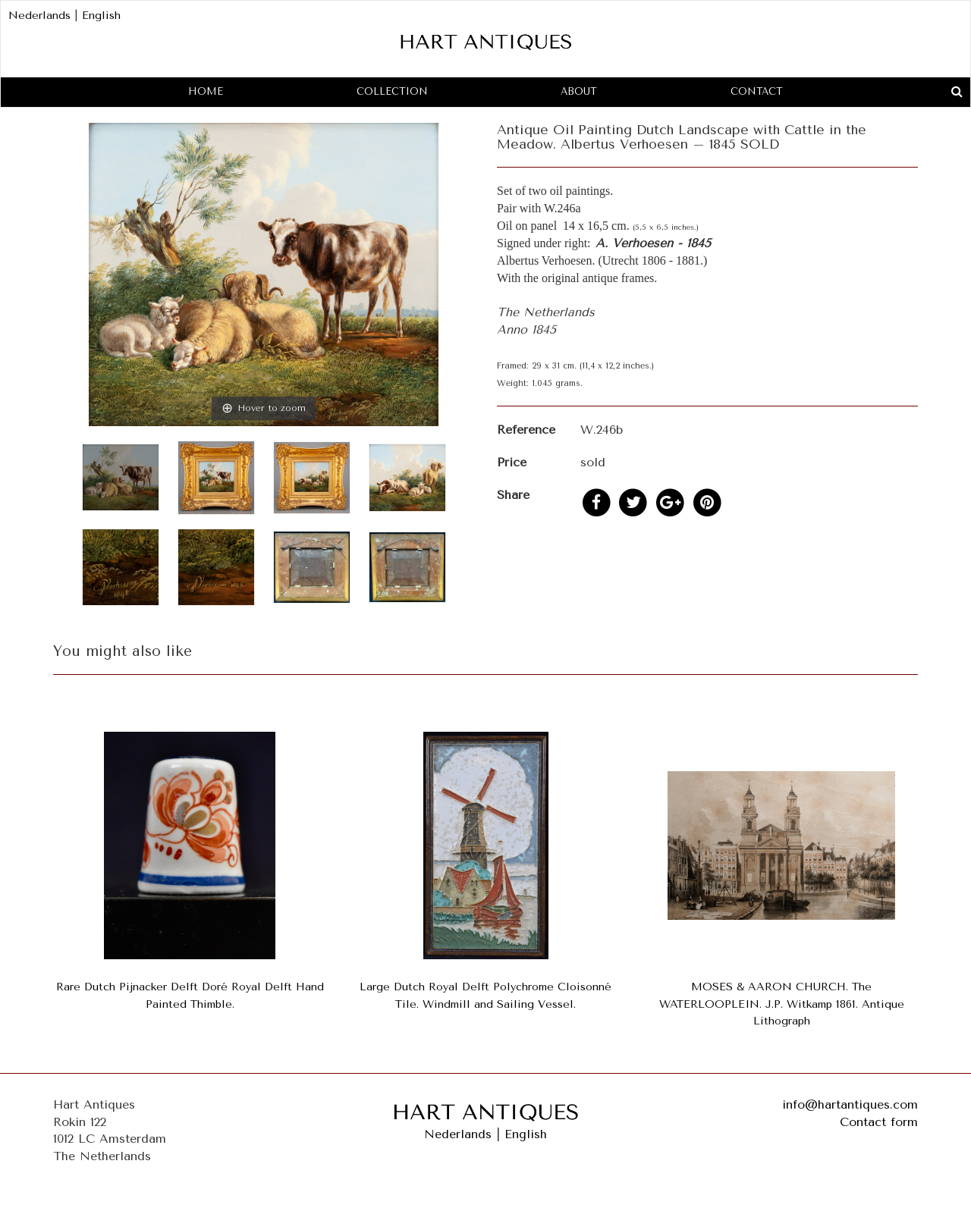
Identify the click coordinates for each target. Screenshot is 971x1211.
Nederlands (39, 15)
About (579, 91)
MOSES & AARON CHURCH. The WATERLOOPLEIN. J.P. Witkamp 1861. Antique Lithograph (781, 1004)
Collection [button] (392, 91)
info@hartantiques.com (850, 1104)
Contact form (879, 1122)
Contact (757, 91)
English (101, 15)
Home (205, 91)
